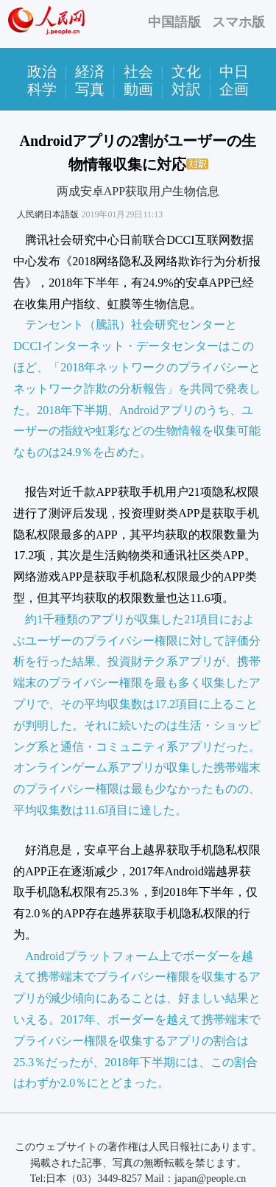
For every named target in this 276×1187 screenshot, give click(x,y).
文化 (186, 71)
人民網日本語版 (48, 214)
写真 (90, 89)
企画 (234, 89)
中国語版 (174, 22)
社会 (138, 71)
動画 (138, 89)
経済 (90, 71)
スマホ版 (238, 22)
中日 (234, 71)
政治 (42, 71)
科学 (42, 89)
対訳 (186, 89)
